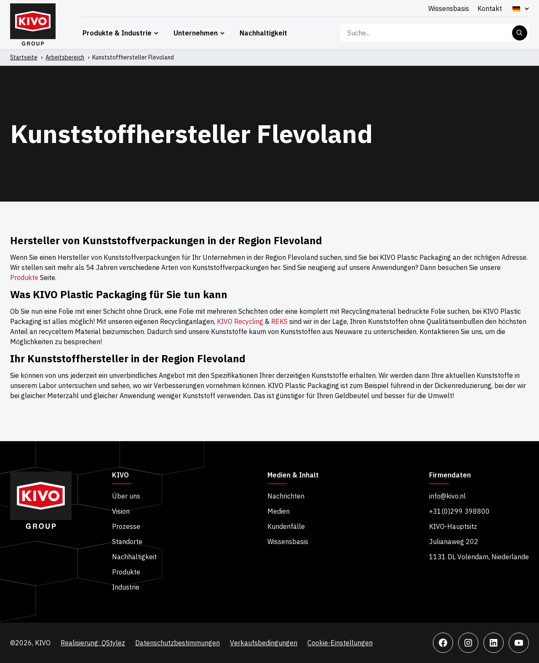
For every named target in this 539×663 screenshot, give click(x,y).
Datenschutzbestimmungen (177, 643)
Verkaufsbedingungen (263, 643)
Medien (278, 511)
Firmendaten (450, 475)
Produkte (24, 277)
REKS (279, 321)
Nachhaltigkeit (263, 33)
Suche (519, 32)
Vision (121, 511)
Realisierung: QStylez (93, 643)
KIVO (120, 475)
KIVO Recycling (240, 321)
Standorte (127, 541)
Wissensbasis (448, 8)
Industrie (125, 587)
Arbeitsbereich (64, 57)
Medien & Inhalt (293, 475)
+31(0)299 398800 (459, 511)
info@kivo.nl (447, 496)
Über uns (126, 496)
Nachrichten (285, 496)
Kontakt (490, 8)
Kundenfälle (286, 526)
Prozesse (126, 526)
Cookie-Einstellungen (340, 643)
